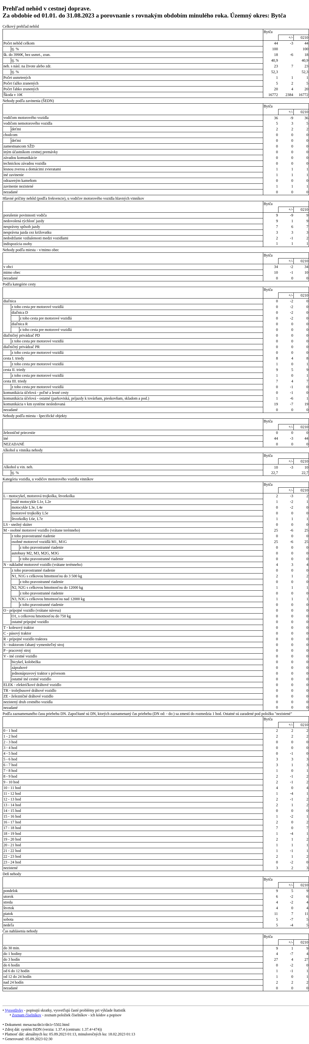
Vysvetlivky (14, 1010)
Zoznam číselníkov (26, 1015)
